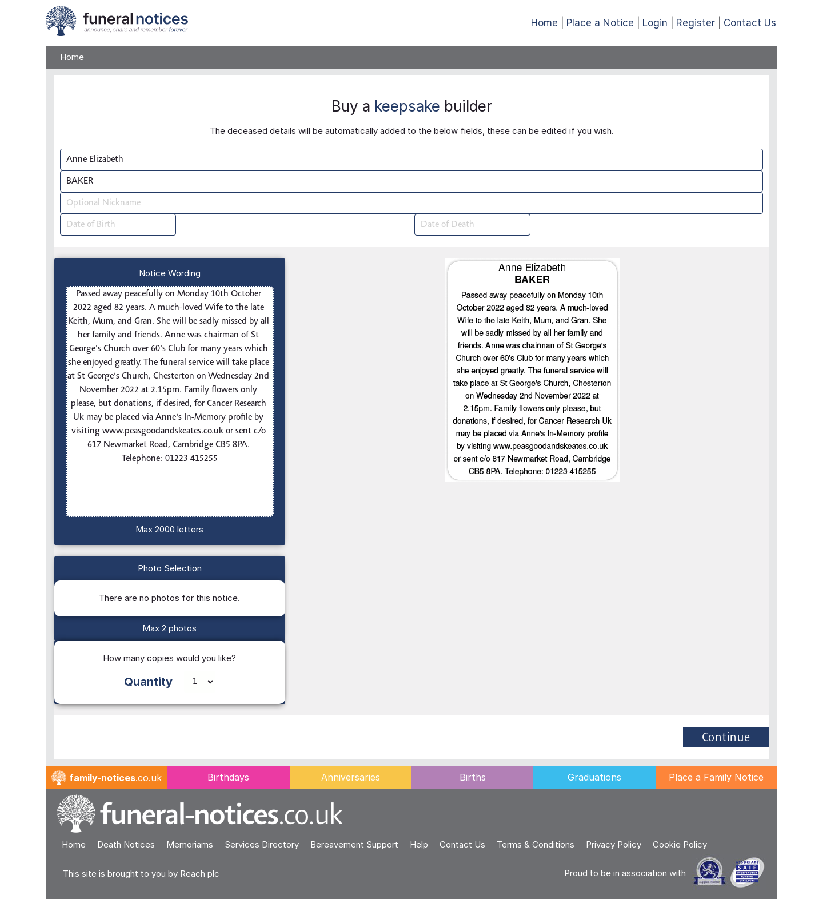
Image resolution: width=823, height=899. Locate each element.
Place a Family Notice (716, 777)
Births (473, 777)
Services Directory (262, 844)
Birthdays (228, 777)
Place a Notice (600, 23)
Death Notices (126, 844)
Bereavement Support (354, 844)
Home (544, 23)
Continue (726, 738)
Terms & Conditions (535, 844)
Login (655, 23)
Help (419, 844)
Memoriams (189, 844)
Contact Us (750, 23)
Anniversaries (350, 777)
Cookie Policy (680, 844)
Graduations (594, 777)
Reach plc (199, 873)
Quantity (148, 682)
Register (695, 23)
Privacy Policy (613, 844)
